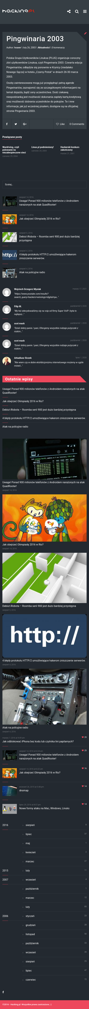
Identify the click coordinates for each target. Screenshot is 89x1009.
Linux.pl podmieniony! (42, 147)
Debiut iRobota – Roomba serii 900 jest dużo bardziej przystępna (39, 409)
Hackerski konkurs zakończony (69, 148)
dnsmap (24, 790)
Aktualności (44, 47)
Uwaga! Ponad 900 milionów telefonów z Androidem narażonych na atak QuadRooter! (43, 484)
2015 (5, 870)
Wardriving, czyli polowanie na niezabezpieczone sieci (14, 150)
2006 (5, 916)
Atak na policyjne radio (32, 272)
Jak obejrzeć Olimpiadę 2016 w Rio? (39, 218)
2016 (5, 825)
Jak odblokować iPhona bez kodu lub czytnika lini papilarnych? (38, 741)
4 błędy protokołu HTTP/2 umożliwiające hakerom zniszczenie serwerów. (43, 418)
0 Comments (77, 124)
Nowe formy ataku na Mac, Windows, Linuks (44, 808)
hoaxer (17, 47)
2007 (5, 879)
